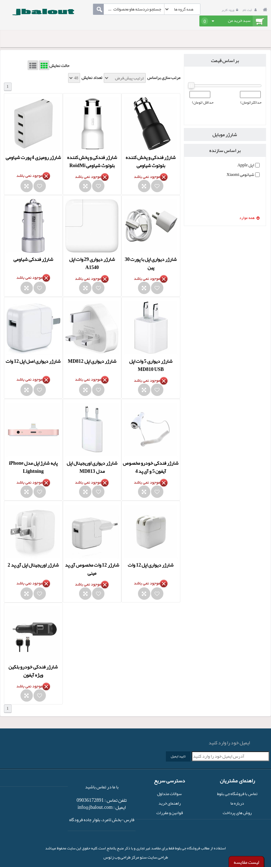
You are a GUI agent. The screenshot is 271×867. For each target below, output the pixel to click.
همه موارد (249, 218)
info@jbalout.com (95, 807)
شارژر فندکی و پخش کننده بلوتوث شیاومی (151, 161)
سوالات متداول (169, 793)
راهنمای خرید (169, 803)
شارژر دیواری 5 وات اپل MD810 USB (151, 365)
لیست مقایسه (246, 862)
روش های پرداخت (237, 812)
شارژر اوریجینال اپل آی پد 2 (33, 565)
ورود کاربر (231, 10)
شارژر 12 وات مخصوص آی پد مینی (92, 569)
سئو (143, 857)
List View (33, 65)
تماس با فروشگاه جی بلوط (237, 793)
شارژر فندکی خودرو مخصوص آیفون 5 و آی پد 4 (151, 467)
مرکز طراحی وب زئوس (121, 857)
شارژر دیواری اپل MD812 (92, 361)
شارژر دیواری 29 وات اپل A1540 (92, 263)
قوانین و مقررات (169, 812)
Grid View (44, 65)
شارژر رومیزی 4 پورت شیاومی (33, 157)
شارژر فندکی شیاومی (33, 259)
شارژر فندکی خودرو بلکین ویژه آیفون (33, 671)
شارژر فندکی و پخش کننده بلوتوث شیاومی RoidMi (92, 161)
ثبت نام (250, 10)
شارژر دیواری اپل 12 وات (151, 565)
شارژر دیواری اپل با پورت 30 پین (151, 263)
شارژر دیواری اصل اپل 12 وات (33, 361)
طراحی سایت (157, 857)
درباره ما (237, 803)
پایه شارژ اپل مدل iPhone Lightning (33, 467)
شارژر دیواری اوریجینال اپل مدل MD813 (92, 467)
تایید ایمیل (178, 756)
